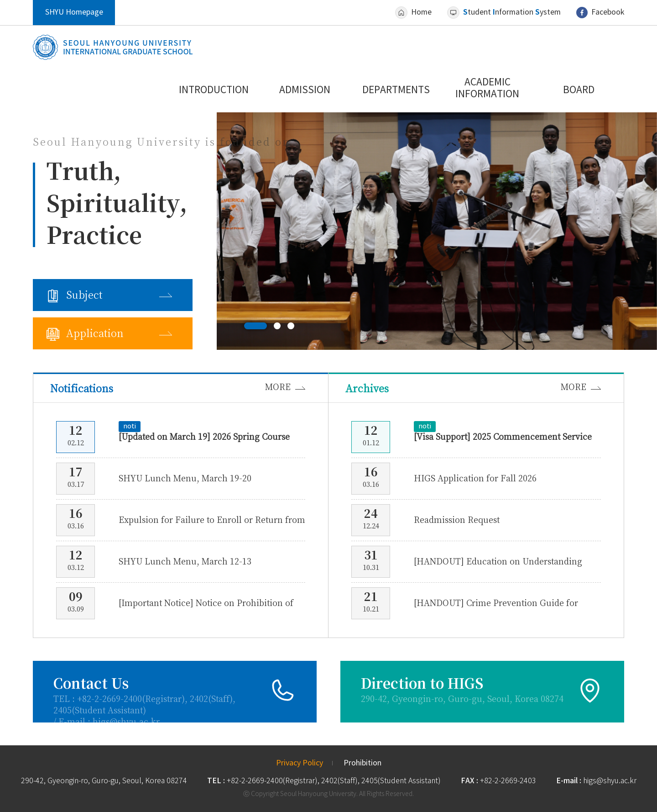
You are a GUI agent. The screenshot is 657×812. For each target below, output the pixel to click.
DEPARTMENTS (396, 90)
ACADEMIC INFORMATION (487, 88)
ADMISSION (304, 90)
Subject (84, 295)
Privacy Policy (299, 763)
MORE (278, 387)
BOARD (578, 90)
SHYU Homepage (74, 12)
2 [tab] (277, 325)
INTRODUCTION (214, 90)
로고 (113, 47)
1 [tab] (255, 325)
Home (421, 12)
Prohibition (362, 763)
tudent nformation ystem (512, 12)
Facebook (607, 12)
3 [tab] (290, 325)
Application (95, 333)
